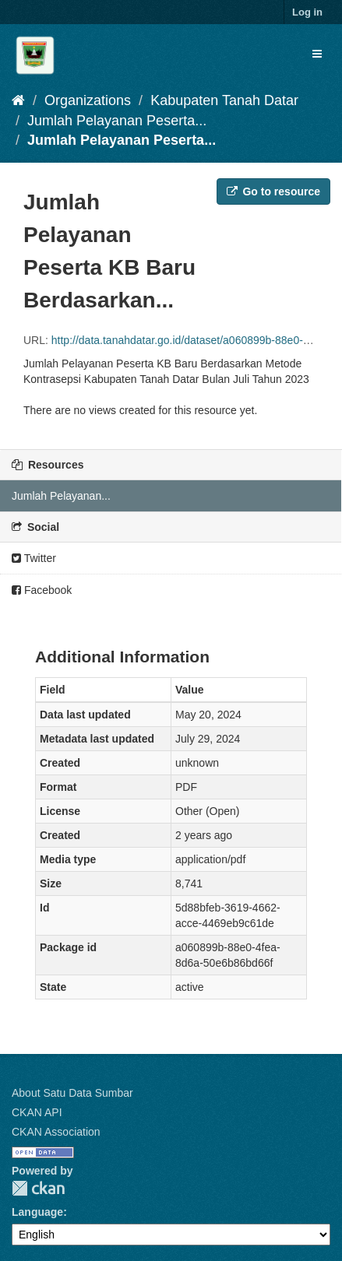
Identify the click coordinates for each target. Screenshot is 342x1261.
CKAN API (37, 1112)
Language (37, 1212)
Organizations (87, 100)
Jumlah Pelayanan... (61, 496)
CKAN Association (56, 1132)
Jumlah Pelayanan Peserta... (116, 120)
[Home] (18, 100)
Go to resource (273, 191)
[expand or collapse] (317, 53)
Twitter (34, 558)
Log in (307, 12)
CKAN (38, 1188)
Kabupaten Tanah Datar (224, 100)
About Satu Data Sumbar (72, 1093)
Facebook (42, 590)
